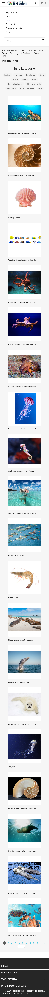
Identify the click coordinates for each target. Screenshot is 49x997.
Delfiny (7, 75)
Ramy (8, 32)
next (43, 943)
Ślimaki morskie (34, 84)
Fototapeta (11, 24)
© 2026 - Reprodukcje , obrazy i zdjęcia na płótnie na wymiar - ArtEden (23, 992)
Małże (15, 79)
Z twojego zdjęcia (14, 28)
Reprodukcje (11, 12)
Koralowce (30, 75)
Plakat (8, 20)
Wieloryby (11, 88)
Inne (40, 88)
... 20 (28, 946)
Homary (18, 75)
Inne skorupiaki (27, 88)
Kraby (42, 75)
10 (37, 943)
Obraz (8, 16)
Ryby (34, 79)
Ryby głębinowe (15, 84)
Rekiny (25, 79)
